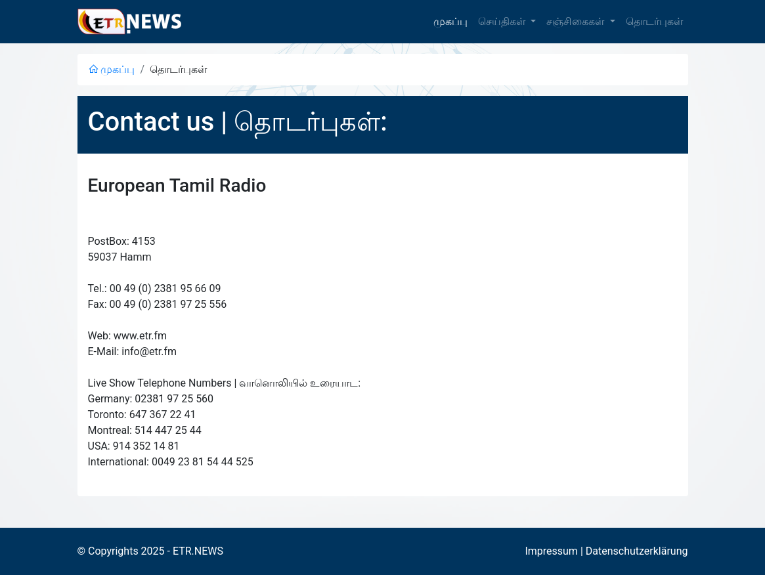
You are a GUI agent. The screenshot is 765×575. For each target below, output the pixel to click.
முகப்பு (450, 21)
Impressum (551, 551)
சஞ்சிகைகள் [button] (576, 21)
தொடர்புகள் (654, 21)
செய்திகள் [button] (503, 21)
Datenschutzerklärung (637, 551)
